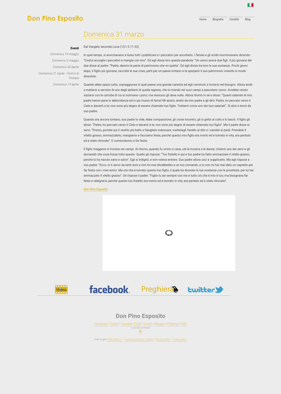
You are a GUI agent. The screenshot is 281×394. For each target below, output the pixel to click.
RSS (184, 324)
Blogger (160, 324)
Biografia (218, 19)
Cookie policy (180, 339)
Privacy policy (163, 339)
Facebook (100, 324)
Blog (247, 19)
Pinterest (173, 324)
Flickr (137, 324)
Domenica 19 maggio (64, 54)
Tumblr (148, 324)
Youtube (126, 324)
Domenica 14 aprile (66, 84)
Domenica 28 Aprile (66, 67)
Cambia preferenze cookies (138, 339)
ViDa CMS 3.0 (115, 339)
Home (202, 19)
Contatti (234, 19)
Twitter (114, 324)
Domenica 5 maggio (65, 60)
